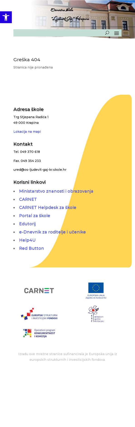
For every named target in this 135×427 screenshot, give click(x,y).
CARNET (28, 199)
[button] (6, 17)
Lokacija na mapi (27, 131)
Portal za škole (34, 215)
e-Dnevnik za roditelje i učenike (52, 231)
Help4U (27, 240)
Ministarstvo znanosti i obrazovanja (56, 191)
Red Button (31, 248)
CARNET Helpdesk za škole (47, 207)
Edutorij (27, 223)
